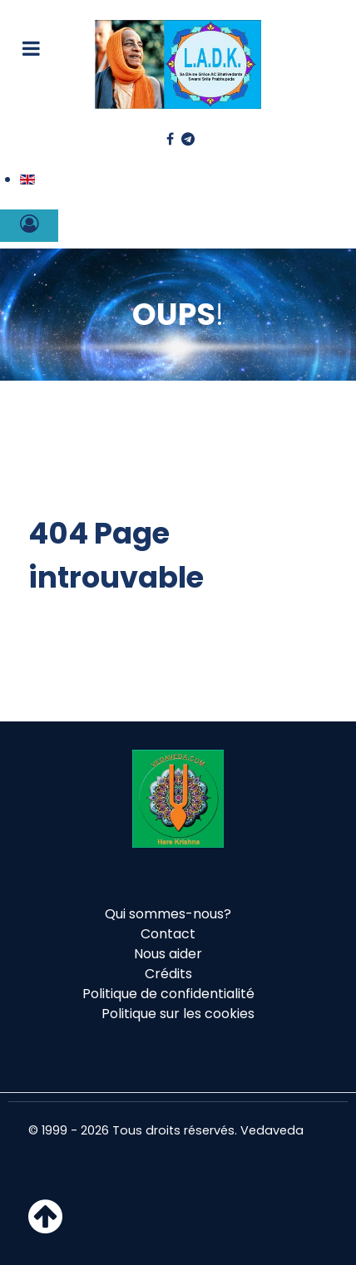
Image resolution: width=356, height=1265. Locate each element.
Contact (168, 933)
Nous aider (168, 953)
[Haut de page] (45, 1226)
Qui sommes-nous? (168, 913)
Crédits (168, 973)
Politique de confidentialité (168, 993)
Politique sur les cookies (178, 1013)
